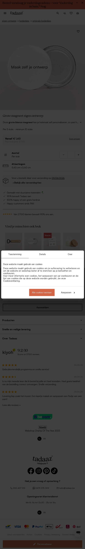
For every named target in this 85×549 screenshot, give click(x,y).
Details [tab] (42, 254)
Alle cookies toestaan (42, 292)
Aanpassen (68, 292)
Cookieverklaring (11, 280)
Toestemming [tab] (14, 254)
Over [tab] (70, 254)
